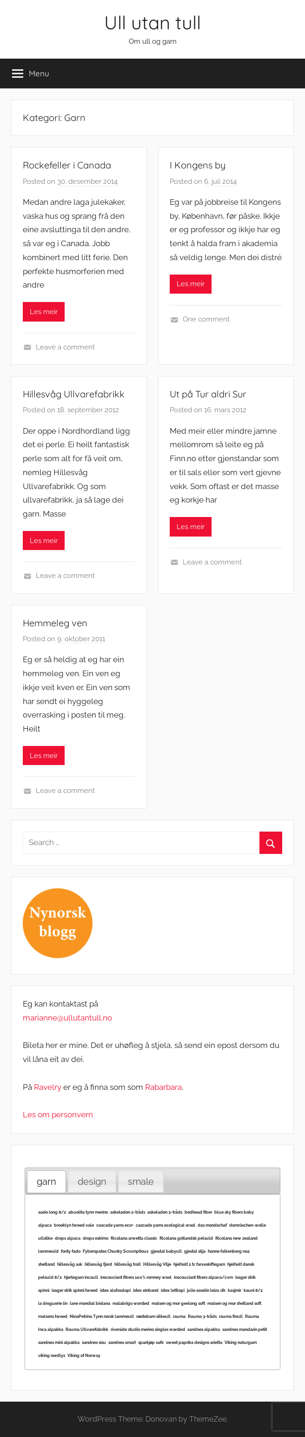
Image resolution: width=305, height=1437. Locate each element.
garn (46, 1181)
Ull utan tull (152, 22)
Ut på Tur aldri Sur (208, 394)
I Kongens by (197, 165)
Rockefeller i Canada (67, 165)
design (92, 1181)
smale (141, 1181)
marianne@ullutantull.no (67, 1017)
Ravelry (47, 1087)
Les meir (44, 312)
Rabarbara (163, 1087)
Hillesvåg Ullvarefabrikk (74, 394)
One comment (206, 319)
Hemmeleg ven (55, 623)
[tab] (46, 1181)
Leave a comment (65, 347)
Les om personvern (58, 1114)
